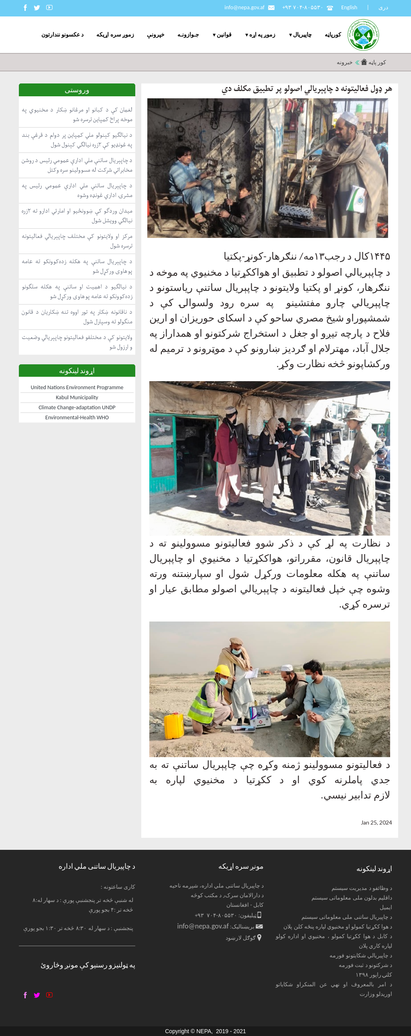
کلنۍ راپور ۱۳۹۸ (374, 974)
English (349, 7)
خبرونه (345, 62)
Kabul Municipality (77, 397)
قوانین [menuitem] (224, 34)
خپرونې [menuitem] (156, 34)
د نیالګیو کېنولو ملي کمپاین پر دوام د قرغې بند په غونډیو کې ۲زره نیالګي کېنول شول (77, 140)
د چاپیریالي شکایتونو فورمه (361, 955)
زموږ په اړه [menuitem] (262, 34)
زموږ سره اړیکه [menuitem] (115, 34)
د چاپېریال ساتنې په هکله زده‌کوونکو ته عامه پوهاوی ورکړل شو (77, 266)
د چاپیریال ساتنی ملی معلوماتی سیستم (346, 917)
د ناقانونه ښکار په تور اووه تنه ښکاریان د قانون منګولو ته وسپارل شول (77, 317)
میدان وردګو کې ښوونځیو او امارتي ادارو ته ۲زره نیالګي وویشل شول (77, 215)
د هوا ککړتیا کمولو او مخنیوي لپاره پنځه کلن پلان (337, 926)
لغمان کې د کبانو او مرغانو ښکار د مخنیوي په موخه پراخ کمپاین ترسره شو (77, 114)
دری (383, 7)
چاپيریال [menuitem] (302, 34)
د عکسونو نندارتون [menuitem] (62, 34)
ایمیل (386, 907)
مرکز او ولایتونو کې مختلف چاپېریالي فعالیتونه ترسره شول (77, 241)
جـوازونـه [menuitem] (188, 34)
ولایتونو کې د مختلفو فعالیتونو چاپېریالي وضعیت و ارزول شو (77, 342)
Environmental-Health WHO (77, 417)
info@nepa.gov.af (244, 7)
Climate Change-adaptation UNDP (77, 407)
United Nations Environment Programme (77, 387)
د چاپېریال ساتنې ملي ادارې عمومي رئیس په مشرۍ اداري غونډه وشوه (77, 190)
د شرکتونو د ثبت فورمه (365, 965)
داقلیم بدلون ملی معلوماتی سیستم (351, 897)
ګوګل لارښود (241, 937)
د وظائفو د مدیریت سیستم (362, 888)
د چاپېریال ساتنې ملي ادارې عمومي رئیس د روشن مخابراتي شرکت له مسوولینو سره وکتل (77, 165)
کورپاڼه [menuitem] (333, 34)
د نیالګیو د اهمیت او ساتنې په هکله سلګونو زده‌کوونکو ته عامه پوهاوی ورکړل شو (77, 291)
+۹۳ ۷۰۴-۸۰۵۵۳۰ (302, 7)
